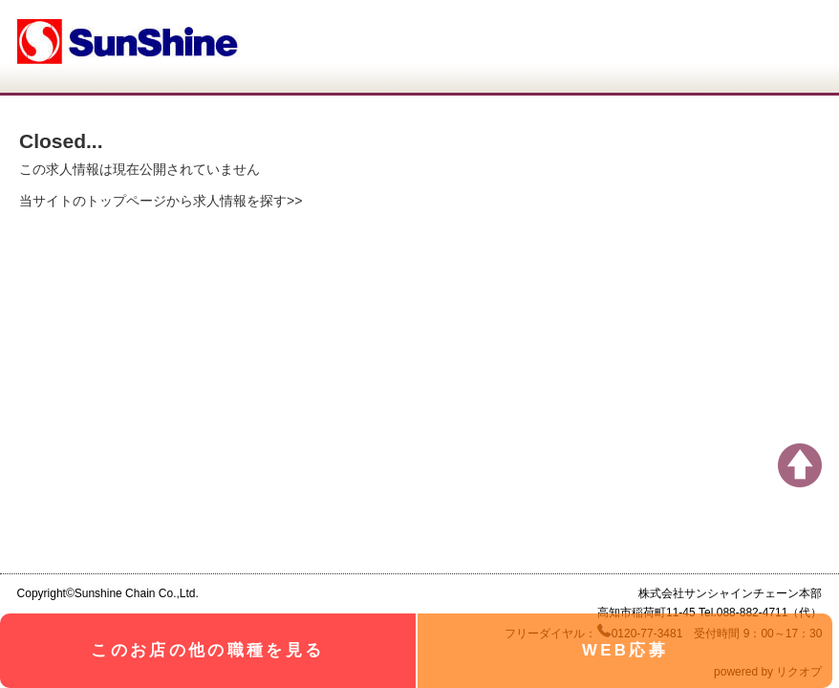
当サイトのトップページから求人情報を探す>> (160, 200)
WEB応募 (625, 650)
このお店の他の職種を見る (207, 650)
